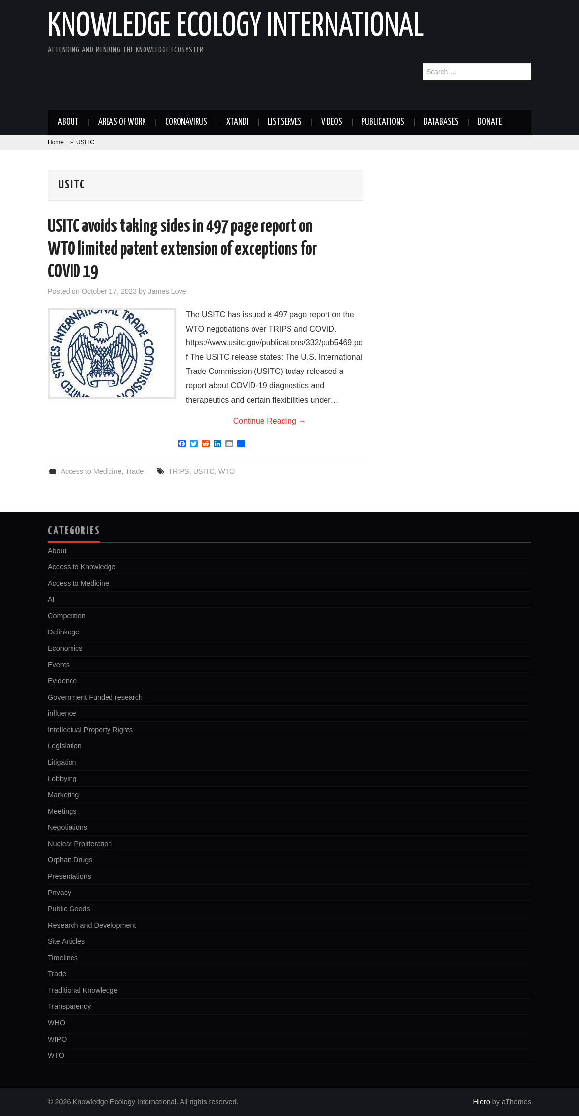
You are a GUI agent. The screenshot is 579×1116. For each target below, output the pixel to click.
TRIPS (178, 471)
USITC (204, 471)
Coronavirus (186, 122)
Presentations (69, 876)
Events (59, 665)
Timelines (63, 958)
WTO (226, 471)
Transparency (69, 1006)
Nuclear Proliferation (80, 844)
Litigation (62, 762)
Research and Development (92, 925)
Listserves (285, 122)
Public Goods (69, 909)
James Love (167, 291)
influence (62, 713)
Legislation (65, 746)
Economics (65, 648)
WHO (56, 1023)
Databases (441, 122)
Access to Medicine (90, 471)
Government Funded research (95, 697)
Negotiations (67, 827)
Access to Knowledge (82, 567)
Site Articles (66, 941)
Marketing (63, 795)
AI (51, 599)
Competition (67, 616)
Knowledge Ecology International (236, 26)
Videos (331, 122)
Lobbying (62, 778)
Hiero (481, 1102)
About (68, 122)
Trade (134, 471)
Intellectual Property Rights (90, 730)
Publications (383, 122)
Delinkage (63, 632)
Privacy (59, 892)
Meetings (62, 811)
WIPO (57, 1039)
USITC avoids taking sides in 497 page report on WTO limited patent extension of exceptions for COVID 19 (182, 249)
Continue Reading (270, 421)
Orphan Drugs (70, 860)
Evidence (62, 681)
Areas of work (122, 122)
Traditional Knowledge (83, 990)
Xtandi (237, 122)
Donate (490, 122)
